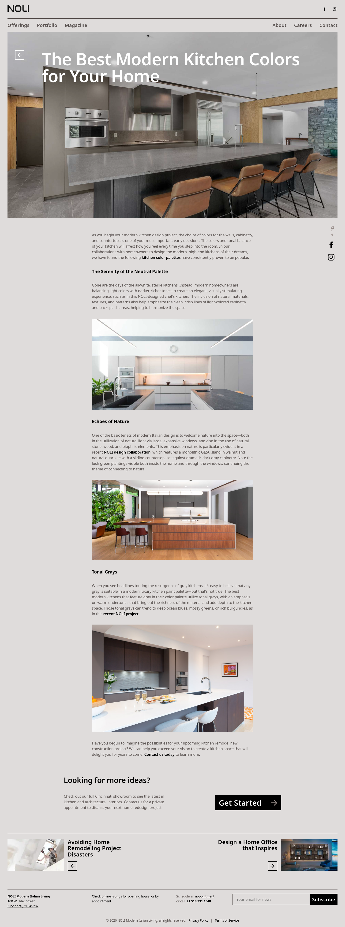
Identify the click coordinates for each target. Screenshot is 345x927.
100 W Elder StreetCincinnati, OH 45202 (29, 901)
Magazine (76, 25)
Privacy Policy (198, 920)
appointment (204, 896)
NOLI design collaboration (127, 452)
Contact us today (159, 754)
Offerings (19, 25)
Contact (328, 25)
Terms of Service (227, 920)
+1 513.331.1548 (199, 901)
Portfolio (47, 25)
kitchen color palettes (161, 257)
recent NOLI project (121, 613)
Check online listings (107, 896)
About (279, 25)
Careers (303, 25)
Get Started (250, 803)
